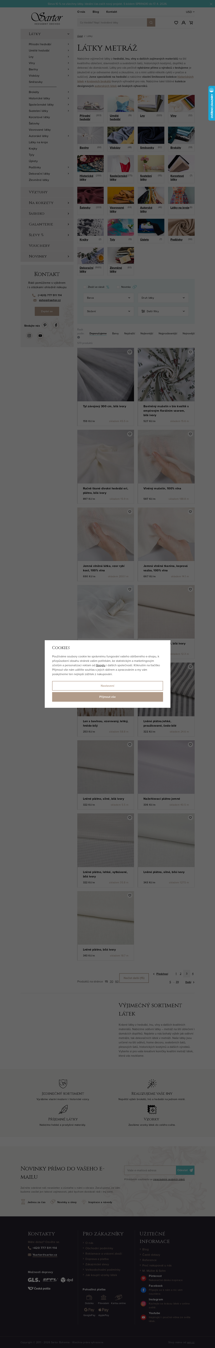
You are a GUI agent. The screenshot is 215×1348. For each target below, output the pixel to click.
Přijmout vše (107, 697)
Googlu (100, 665)
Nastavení (107, 686)
